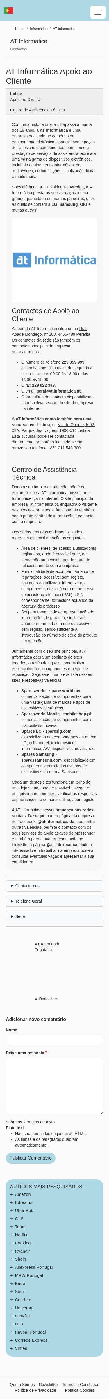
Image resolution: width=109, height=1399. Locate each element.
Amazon (23, 1194)
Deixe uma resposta (25, 1052)
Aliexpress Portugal (34, 1267)
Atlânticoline (46, 999)
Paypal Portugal (30, 1332)
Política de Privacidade (35, 1390)
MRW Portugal (29, 1275)
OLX (19, 1324)
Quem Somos (22, 1384)
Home (19, 29)
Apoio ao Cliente (25, 99)
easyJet (22, 1316)
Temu (20, 1226)
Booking (23, 1243)
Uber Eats (25, 1210)
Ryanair (22, 1251)
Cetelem (23, 1299)
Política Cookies (79, 1390)
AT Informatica (64, 29)
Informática (38, 29)
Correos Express (31, 1340)
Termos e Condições (80, 1384)
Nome (11, 1030)
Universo (23, 1308)
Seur (19, 1291)
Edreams (24, 1202)
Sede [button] (20, 916)
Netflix (21, 1235)
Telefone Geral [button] (28, 901)
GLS (19, 1218)
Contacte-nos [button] (27, 885)
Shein (20, 1259)
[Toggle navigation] (98, 12)
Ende (20, 1283)
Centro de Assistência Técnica (37, 110)
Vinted (21, 1348)
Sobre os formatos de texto (30, 1122)
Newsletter (48, 1384)
